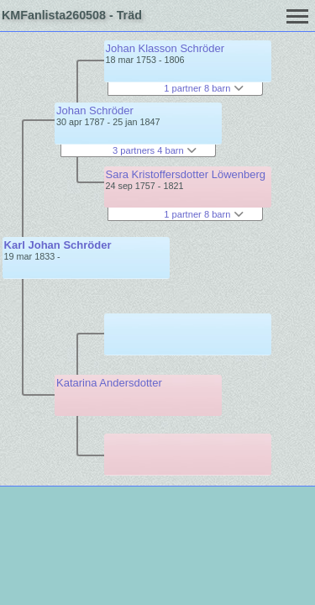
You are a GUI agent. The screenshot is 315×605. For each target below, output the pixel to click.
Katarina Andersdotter (109, 382)
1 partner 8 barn (203, 88)
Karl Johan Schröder (58, 245)
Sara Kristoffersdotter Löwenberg (186, 174)
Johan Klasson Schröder (165, 48)
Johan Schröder (95, 110)
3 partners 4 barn (155, 150)
